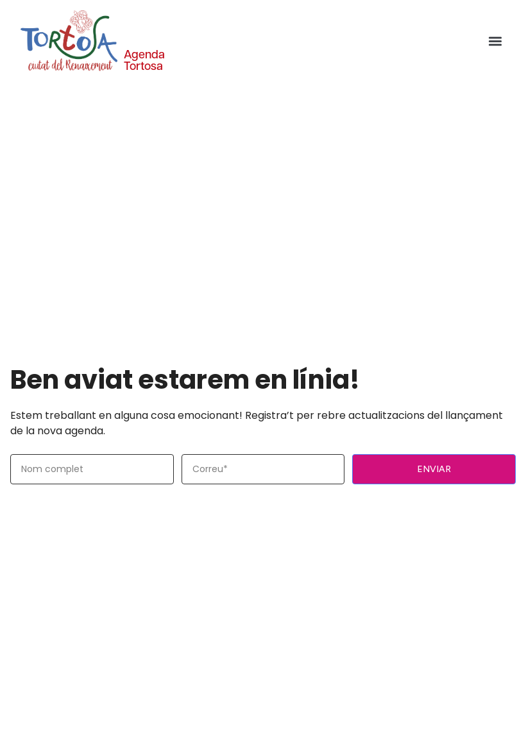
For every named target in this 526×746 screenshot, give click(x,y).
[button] (494, 40)
